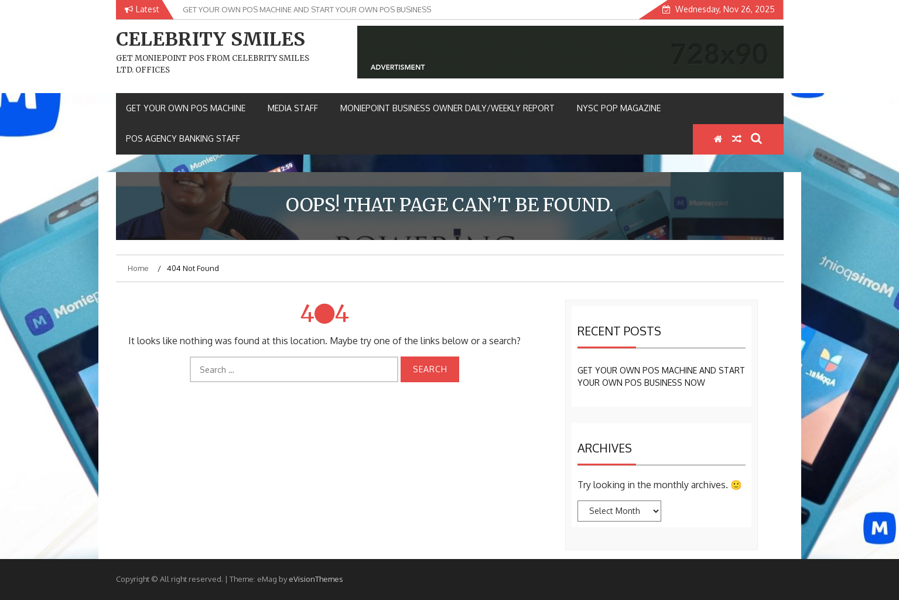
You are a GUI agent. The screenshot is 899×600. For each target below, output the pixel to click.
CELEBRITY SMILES (210, 39)
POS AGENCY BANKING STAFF (183, 138)
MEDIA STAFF (293, 108)
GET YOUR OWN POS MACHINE (185, 108)
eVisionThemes (316, 579)
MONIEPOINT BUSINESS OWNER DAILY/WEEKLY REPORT (447, 108)
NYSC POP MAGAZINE (619, 108)
